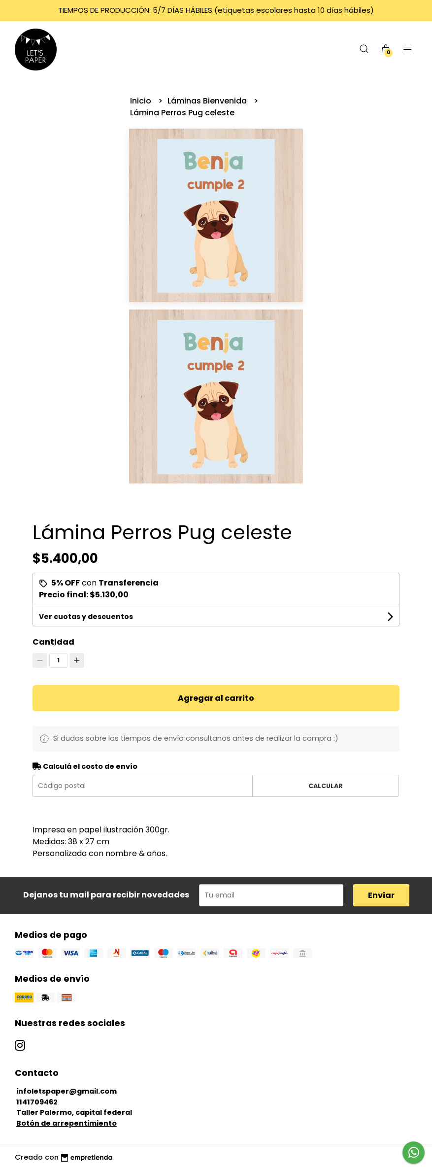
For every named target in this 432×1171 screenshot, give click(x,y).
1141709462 (37, 1102)
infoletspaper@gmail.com (66, 1091)
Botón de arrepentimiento (66, 1123)
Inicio (141, 100)
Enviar (381, 895)
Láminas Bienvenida (208, 100)
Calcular (325, 786)
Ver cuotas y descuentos (86, 616)
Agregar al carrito (216, 698)
